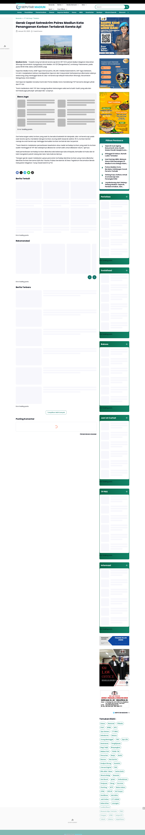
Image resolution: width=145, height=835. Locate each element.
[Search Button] (127, 7)
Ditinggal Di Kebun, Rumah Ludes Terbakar (115, 155)
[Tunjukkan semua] (126, 197)
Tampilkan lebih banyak (56, 412)
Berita (60, 5)
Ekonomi (122, 12)
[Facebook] (17, 172)
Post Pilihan (62, 9)
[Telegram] (24, 172)
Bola (84, 5)
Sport (52, 9)
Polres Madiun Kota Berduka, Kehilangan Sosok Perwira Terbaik (116, 169)
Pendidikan (29, 12)
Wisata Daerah (110, 12)
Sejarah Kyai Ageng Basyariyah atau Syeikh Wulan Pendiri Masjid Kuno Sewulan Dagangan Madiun (116, 148)
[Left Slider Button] (90, 277)
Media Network (73, 5)
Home (19, 12)
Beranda (51, 5)
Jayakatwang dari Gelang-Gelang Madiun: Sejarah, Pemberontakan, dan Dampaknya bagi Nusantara (116, 185)
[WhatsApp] (28, 172)
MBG (81, 12)
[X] (21, 172)
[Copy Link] (32, 172)
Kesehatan (90, 12)
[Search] (110, 7)
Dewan (51, 12)
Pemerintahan (41, 12)
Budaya (99, 12)
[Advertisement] (72, 821)
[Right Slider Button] (127, 12)
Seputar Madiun (63, 12)
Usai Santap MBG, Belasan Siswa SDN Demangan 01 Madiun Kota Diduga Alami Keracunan (116, 161)
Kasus (74, 12)
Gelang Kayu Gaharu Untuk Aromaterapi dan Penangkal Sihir (116, 177)
